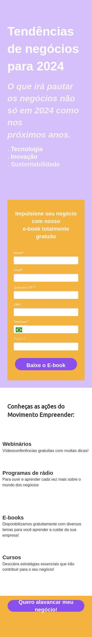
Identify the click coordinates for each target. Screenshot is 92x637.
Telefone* (21, 322)
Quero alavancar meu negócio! (46, 606)
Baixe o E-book (46, 365)
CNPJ (17, 305)
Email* (18, 270)
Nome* (19, 253)
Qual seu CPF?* (25, 287)
